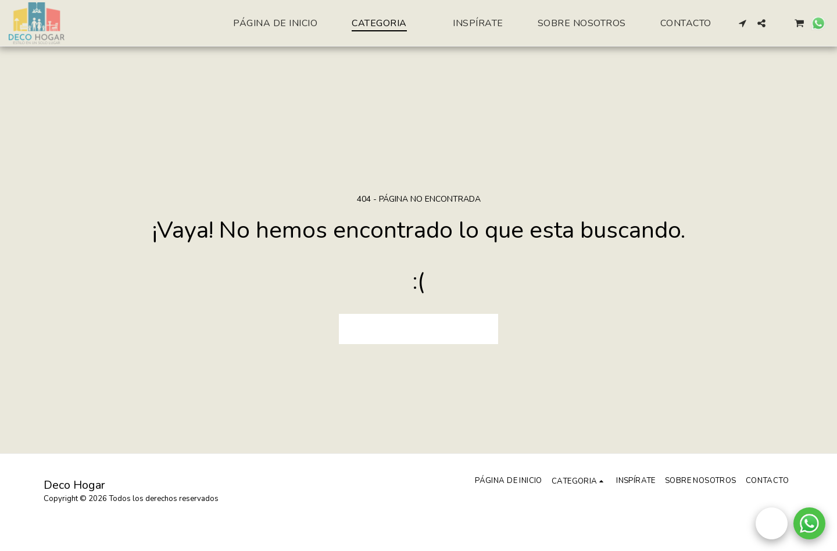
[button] (743, 23)
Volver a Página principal (418, 328)
